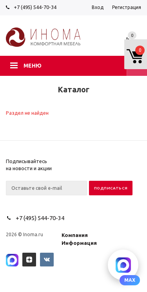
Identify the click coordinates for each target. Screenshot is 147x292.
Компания (75, 235)
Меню (33, 65)
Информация (79, 243)
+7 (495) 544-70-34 (35, 7)
